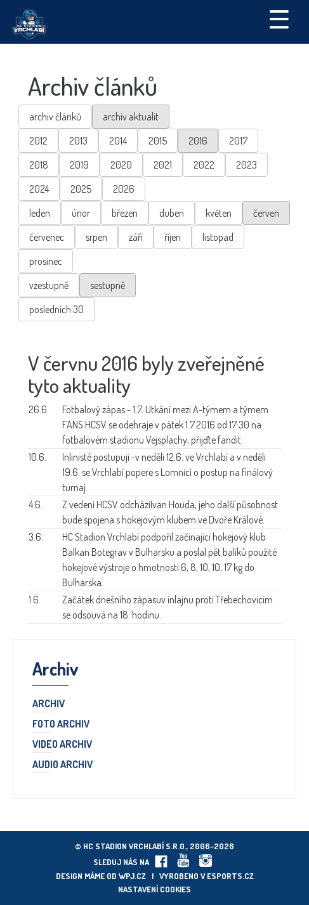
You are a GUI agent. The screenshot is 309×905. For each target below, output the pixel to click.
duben (171, 213)
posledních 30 (56, 309)
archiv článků (55, 116)
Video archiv (62, 744)
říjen (172, 237)
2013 (78, 140)
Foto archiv (60, 724)
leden (39, 213)
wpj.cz (132, 876)
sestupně (107, 285)
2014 (118, 140)
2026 (124, 189)
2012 (38, 140)
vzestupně (49, 285)
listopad (217, 237)
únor (81, 213)
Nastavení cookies (154, 889)
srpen (96, 237)
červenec (46, 237)
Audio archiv (62, 765)
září (136, 237)
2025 (80, 189)
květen (219, 213)
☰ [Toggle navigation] (279, 18)
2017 (238, 140)
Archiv (48, 704)
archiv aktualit (131, 116)
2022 (204, 164)
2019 (79, 164)
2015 (157, 140)
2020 (121, 164)
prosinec (45, 261)
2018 (38, 164)
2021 (163, 164)
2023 (246, 164)
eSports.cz (230, 876)
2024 (39, 189)
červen (266, 213)
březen (125, 213)
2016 (197, 140)
